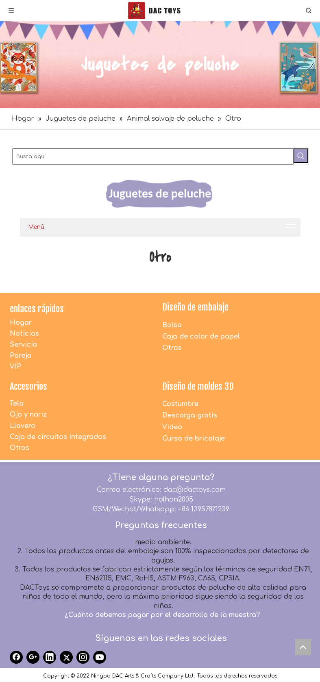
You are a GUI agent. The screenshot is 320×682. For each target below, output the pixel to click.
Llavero (22, 426)
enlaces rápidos (37, 308)
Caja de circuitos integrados (58, 437)
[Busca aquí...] (153, 156)
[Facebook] (16, 657)
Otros (172, 348)
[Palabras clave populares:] (301, 155)
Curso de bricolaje (193, 438)
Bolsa (172, 325)
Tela (17, 403)
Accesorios (28, 386)
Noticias (24, 333)
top (305, 649)
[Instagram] (82, 657)
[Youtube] (99, 657)
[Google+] (32, 657)
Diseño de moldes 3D (198, 386)
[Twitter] (66, 657)
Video (172, 427)
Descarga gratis (189, 415)
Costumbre (180, 404)
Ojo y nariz (28, 414)
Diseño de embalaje (195, 307)
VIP (15, 366)
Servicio (23, 344)
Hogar (21, 322)
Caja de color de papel (201, 336)
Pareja (20, 355)
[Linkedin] (49, 657)
